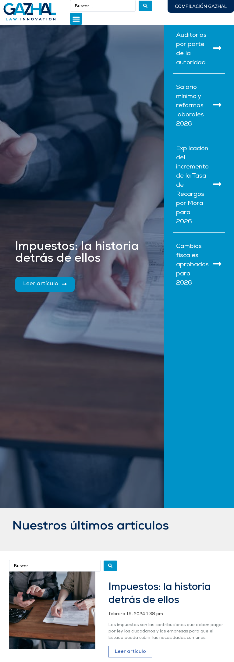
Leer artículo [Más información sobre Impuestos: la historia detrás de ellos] (130, 651)
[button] (76, 19)
